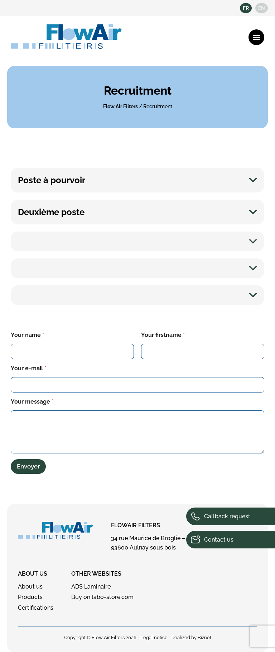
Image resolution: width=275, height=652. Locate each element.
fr (246, 8)
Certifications (35, 607)
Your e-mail (28, 368)
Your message (32, 401)
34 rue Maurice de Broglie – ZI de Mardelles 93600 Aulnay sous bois (169, 543)
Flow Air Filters (120, 106)
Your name (27, 335)
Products (30, 597)
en (261, 8)
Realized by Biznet (191, 637)
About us (32, 573)
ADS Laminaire (91, 586)
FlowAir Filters (135, 525)
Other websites (96, 573)
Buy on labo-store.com (102, 597)
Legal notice (154, 637)
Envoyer (28, 466)
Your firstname (163, 335)
